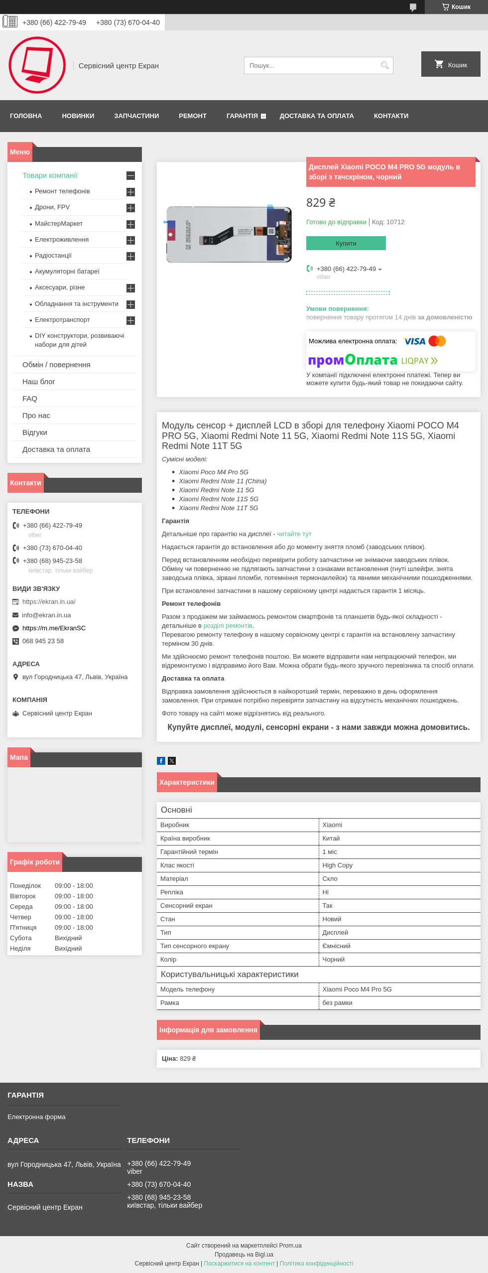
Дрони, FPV (52, 207)
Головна (26, 116)
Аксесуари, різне (60, 287)
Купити (346, 243)
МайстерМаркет (59, 223)
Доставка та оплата (317, 116)
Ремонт (193, 116)
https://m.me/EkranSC (54, 628)
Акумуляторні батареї (67, 271)
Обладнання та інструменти (77, 303)
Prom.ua (290, 1245)
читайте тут (294, 534)
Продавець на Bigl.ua (244, 1254)
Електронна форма (36, 1117)
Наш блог (38, 381)
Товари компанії (50, 175)
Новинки (78, 116)
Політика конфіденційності (317, 1263)
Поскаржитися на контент (239, 1263)
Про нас (36, 415)
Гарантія (242, 116)
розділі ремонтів (228, 625)
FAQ (29, 398)
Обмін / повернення (56, 364)
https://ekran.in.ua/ (49, 601)
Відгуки (34, 432)
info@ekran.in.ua (46, 615)
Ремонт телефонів (62, 191)
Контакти (391, 116)
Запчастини (136, 116)
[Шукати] (384, 65)
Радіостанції (53, 255)
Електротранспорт (62, 319)
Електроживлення (62, 239)
